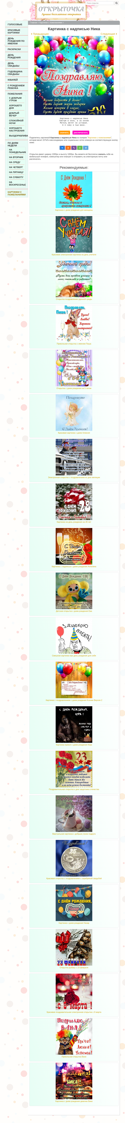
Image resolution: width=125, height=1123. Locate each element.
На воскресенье (16, 183)
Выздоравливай (16, 136)
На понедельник (16, 151)
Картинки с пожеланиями (17, 193)
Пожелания (15, 94)
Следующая (108, 33)
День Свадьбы (13, 64)
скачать (64, 134)
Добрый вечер (14, 114)
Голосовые (15, 24)
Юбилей (13, 80)
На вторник (16, 157)
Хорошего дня (15, 106)
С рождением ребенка (16, 86)
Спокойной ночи (16, 121)
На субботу (16, 177)
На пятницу (16, 172)
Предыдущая (41, 33)
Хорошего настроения (16, 129)
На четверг (16, 167)
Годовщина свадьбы (15, 72)
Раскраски (14, 49)
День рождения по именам (16, 41)
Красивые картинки (14, 31)
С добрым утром (15, 99)
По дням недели (13, 144)
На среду (14, 162)
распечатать (81, 134)
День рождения (14, 56)
